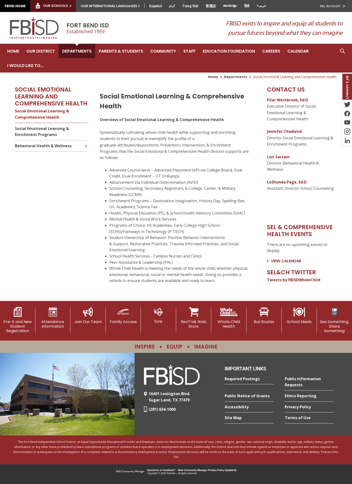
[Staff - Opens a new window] (189, 51)
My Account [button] (330, 6)
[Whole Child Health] (229, 318)
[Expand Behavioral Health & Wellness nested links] (86, 142)
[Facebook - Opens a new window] (347, 113)
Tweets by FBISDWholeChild (293, 279)
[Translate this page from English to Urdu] (172, 5)
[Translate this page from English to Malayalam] (230, 5)
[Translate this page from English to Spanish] (155, 6)
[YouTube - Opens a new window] (347, 122)
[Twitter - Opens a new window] (347, 104)
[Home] (13, 51)
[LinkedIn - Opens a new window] (347, 140)
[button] (342, 58)
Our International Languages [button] (109, 6)
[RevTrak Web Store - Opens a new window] (194, 318)
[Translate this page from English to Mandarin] (210, 6)
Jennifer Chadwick (284, 131)
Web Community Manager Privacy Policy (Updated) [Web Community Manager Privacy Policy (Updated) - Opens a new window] (207, 470)
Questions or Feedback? (161, 470)
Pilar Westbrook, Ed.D (287, 100)
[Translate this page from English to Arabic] (261, 5)
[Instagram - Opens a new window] (347, 131)
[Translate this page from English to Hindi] (247, 6)
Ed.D (303, 182)
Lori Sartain (278, 156)
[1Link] (158, 315)
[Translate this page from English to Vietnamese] (190, 6)
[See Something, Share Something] (334, 320)
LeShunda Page (281, 182)
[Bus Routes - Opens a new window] (264, 316)
